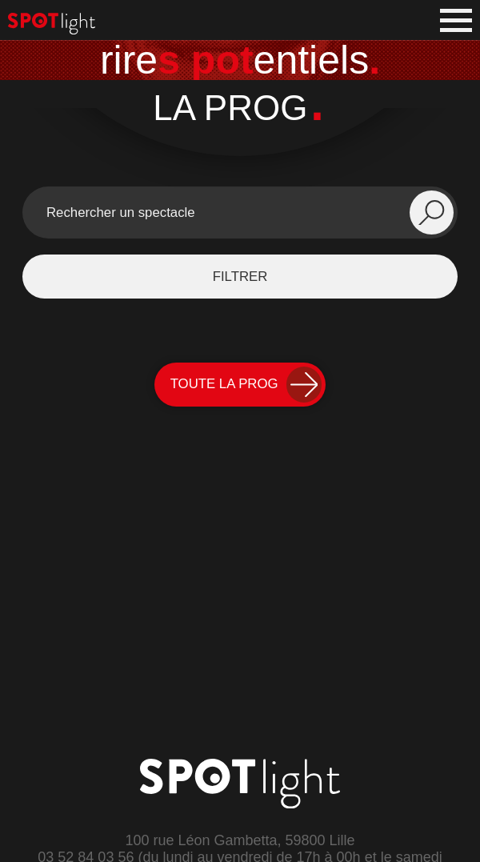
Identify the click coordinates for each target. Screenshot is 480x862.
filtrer (240, 276)
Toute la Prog (246, 385)
